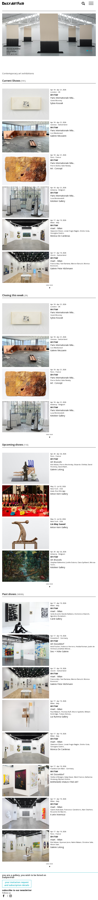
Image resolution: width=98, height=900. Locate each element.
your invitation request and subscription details (16, 884)
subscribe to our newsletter (17, 890)
